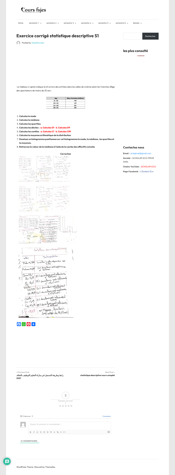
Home (20, 23)
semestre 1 (35, 23)
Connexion (106, 416)
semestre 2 (52, 23)
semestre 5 (104, 23)
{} (61, 432)
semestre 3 (70, 23)
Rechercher (150, 36)
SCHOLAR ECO (148, 167)
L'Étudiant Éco (146, 171)
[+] (64, 432)
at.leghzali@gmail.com (140, 153)
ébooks (137, 23)
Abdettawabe (37, 42)
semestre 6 (122, 23)
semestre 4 (87, 23)
